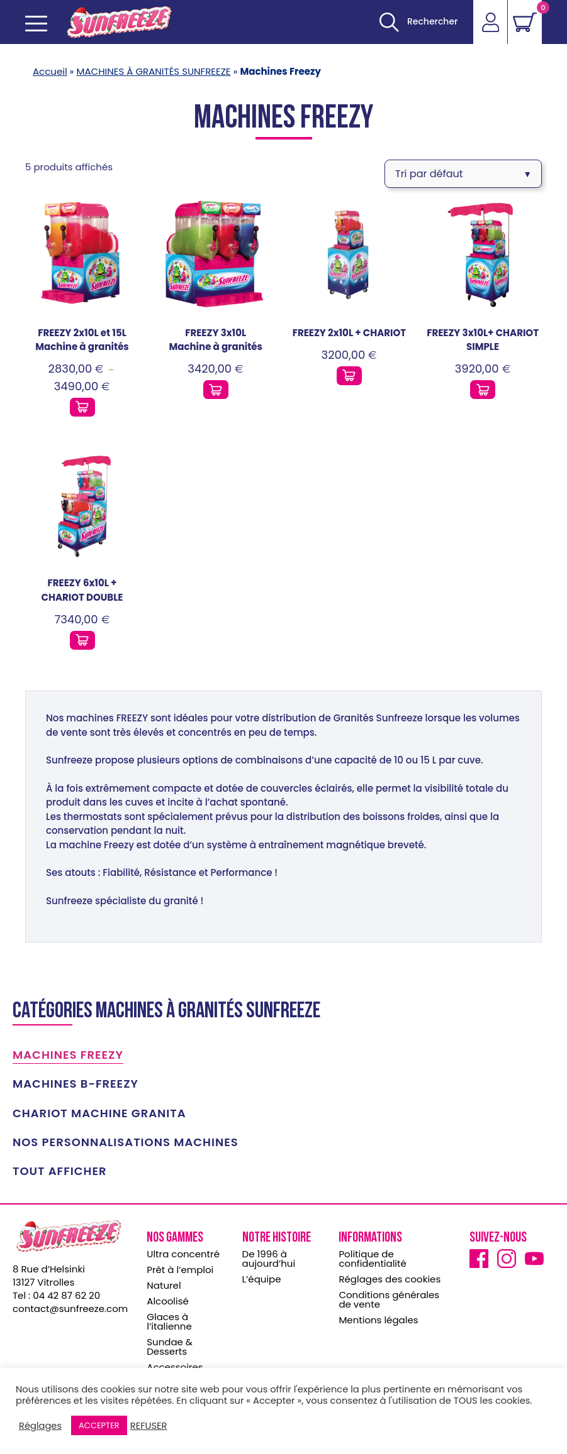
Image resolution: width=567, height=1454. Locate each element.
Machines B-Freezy (75, 1080)
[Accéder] (490, 22)
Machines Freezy (68, 1051)
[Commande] (463, 172)
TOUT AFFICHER (60, 1167)
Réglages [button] (40, 1425)
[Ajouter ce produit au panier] (82, 403)
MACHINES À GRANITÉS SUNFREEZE (154, 71)
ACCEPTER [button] (99, 1425)
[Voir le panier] (525, 22)
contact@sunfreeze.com (70, 1304)
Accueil (50, 71)
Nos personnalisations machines (126, 1138)
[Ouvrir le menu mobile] (36, 24)
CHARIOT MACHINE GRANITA (99, 1109)
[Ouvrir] (418, 22)
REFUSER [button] (148, 1425)
